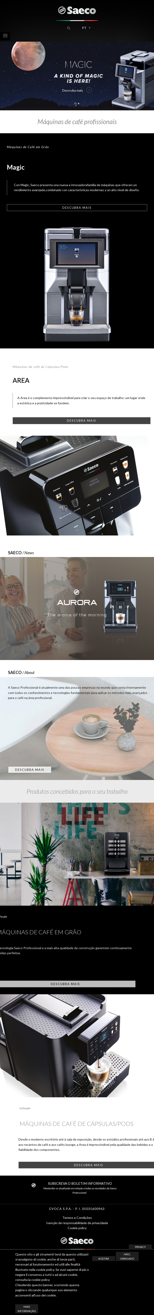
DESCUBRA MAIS (77, 207)
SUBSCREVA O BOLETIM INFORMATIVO (80, 1183)
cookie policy (40, 1280)
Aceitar (103, 1258)
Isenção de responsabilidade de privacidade (77, 1223)
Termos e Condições (77, 1218)
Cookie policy (77, 1228)
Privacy (140, 1247)
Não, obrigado (127, 1256)
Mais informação (27, 1309)
